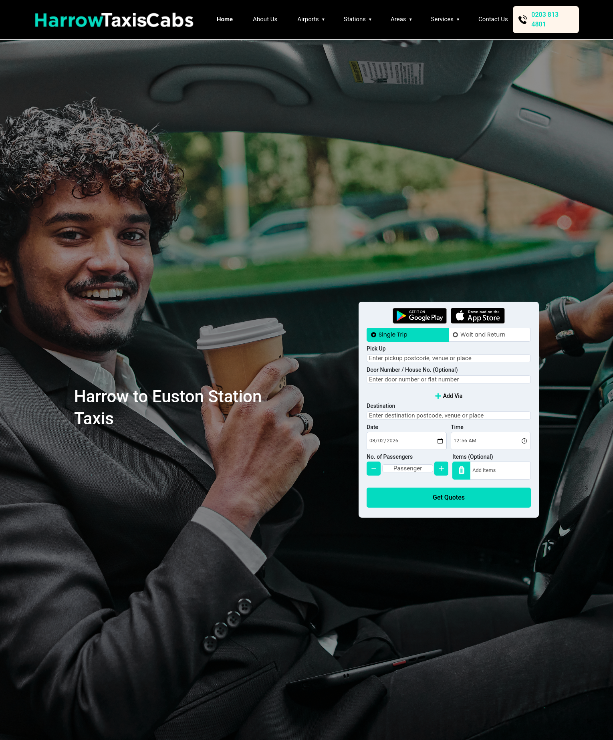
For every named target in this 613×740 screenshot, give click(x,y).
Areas (398, 19)
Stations (355, 19)
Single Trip (393, 322)
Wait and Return (482, 322)
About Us (265, 19)
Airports (308, 19)
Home (225, 19)
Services (442, 19)
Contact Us (493, 19)
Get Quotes (449, 510)
